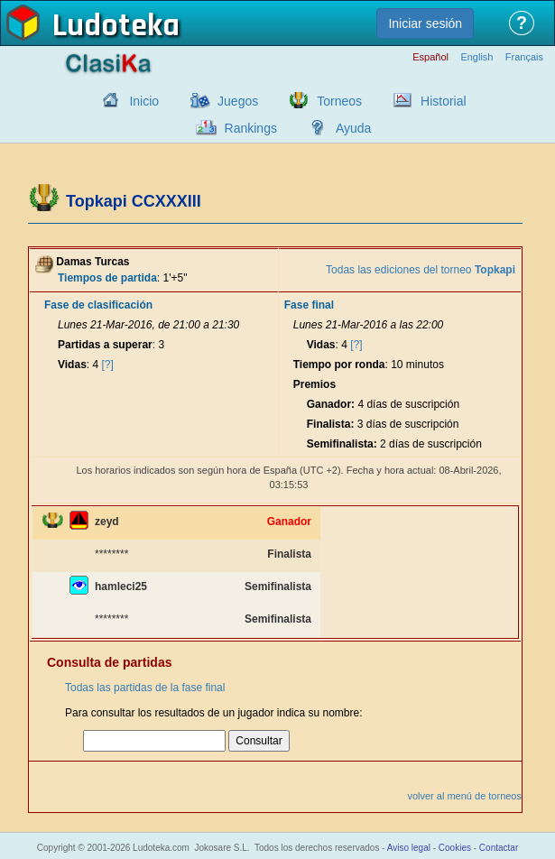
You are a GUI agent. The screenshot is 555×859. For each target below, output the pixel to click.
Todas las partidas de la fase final (145, 687)
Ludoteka (116, 26)
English (476, 57)
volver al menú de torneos (464, 795)
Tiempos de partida (107, 278)
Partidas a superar (105, 344)
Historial (444, 101)
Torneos (339, 101)
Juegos (237, 101)
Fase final (309, 305)
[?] (108, 364)
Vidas (72, 364)
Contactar (498, 848)
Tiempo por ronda (339, 364)
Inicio (144, 101)
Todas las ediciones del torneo (420, 269)
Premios (314, 384)
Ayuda (353, 128)
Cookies (455, 848)
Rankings (251, 128)
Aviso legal (408, 848)
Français (524, 57)
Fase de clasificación (98, 305)
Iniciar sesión (425, 23)
